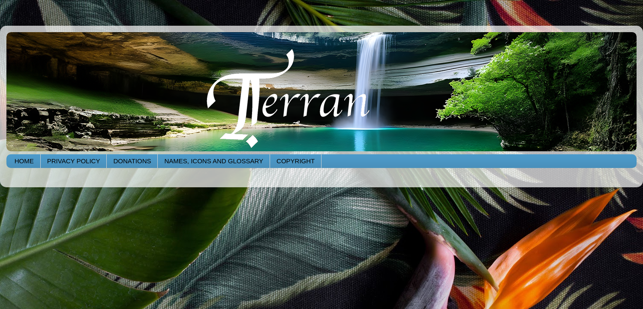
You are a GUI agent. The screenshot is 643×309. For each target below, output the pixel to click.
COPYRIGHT (295, 161)
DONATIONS (132, 161)
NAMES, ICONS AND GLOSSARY (213, 161)
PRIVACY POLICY (73, 161)
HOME (24, 161)
